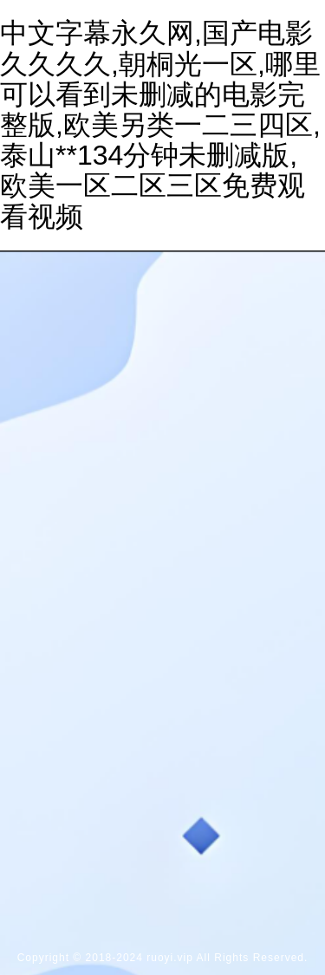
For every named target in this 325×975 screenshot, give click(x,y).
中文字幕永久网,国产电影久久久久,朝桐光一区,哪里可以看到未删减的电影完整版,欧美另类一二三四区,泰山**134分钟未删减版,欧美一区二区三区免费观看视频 (160, 124)
